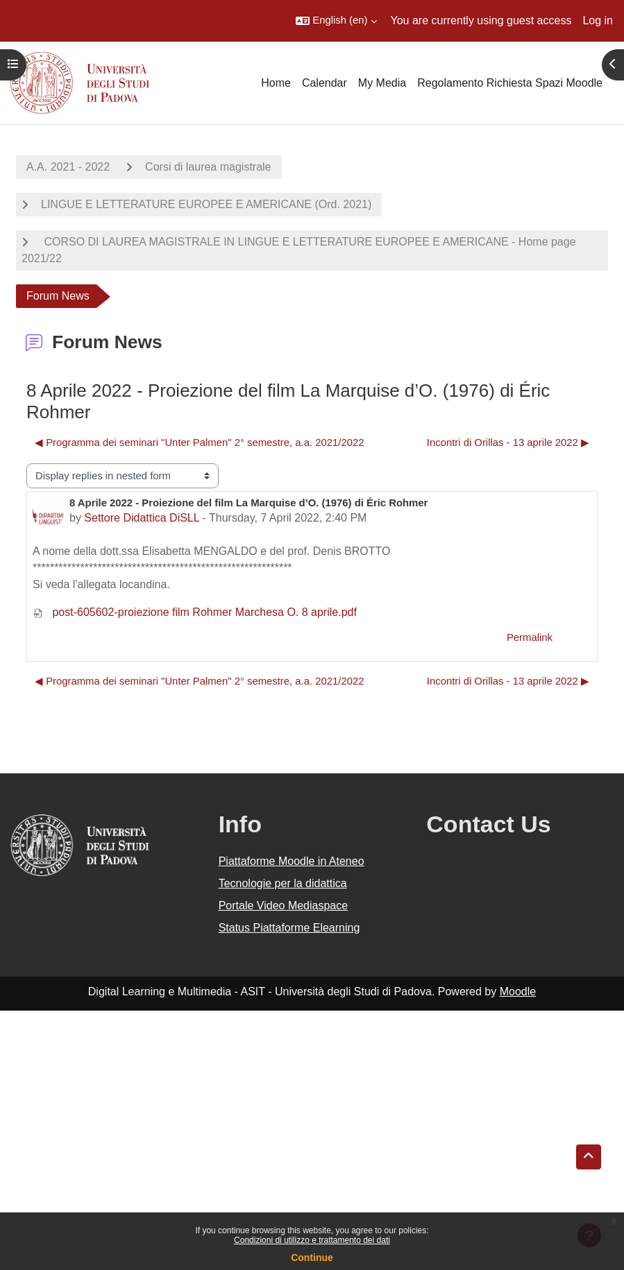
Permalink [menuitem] (530, 637)
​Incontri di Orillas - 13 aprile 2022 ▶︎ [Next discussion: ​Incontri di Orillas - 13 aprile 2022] (508, 442)
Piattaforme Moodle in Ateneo (291, 861)
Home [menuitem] (276, 83)
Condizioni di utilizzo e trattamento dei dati (312, 1240)
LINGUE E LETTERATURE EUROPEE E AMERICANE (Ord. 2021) (206, 204)
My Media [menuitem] (382, 83)
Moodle (518, 991)
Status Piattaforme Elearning (289, 928)
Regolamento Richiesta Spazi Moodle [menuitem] (509, 83)
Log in (597, 20)
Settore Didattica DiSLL (141, 518)
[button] (336, 21)
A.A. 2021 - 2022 (68, 167)
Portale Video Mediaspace (283, 905)
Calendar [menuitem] (324, 83)
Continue (312, 1257)
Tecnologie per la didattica (283, 883)
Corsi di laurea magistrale (208, 167)
